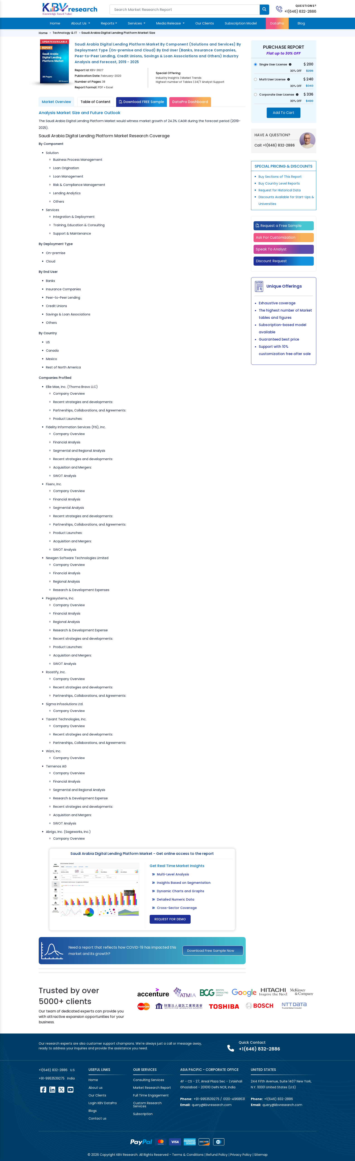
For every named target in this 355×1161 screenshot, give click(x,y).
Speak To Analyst (271, 249)
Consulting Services (148, 1080)
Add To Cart (283, 112)
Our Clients (204, 23)
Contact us (97, 1118)
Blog (301, 23)
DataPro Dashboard (190, 101)
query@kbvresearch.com (212, 1105)
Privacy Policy (241, 1154)
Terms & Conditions (188, 1154)
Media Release (169, 23)
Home (55, 23)
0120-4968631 (234, 1099)
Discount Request (271, 261)
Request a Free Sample (279, 225)
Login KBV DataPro (103, 1103)
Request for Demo (170, 919)
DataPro (277, 23)
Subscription (143, 1113)
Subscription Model (241, 23)
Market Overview (56, 101)
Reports (107, 23)
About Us (79, 23)
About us (96, 1087)
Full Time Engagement (151, 1095)
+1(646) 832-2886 (300, 11)
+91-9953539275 (52, 1078)
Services (135, 23)
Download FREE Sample (141, 101)
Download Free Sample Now (210, 950)
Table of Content (95, 101)
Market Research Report (152, 1087)
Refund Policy (217, 1154)
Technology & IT (65, 33)
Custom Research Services (147, 1104)
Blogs (93, 1110)
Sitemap (261, 1154)
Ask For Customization (275, 237)
